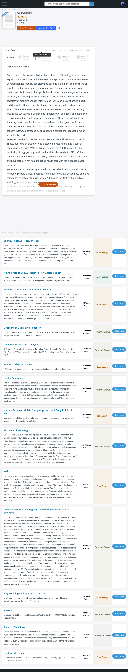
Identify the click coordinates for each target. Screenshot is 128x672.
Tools (63, 50)
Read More (119, 252)
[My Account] (123, 4)
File (47, 50)
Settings (73, 50)
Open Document (26, 28)
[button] (4, 4)
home (4, 9)
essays (12, 9)
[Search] (91, 4)
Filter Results (85, 50)
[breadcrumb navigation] (64, 9)
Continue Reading (48, 184)
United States (24, 9)
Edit (54, 50)
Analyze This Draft (46, 28)
